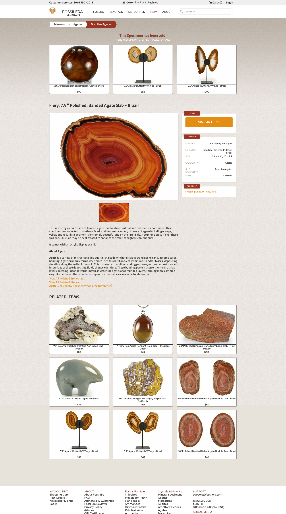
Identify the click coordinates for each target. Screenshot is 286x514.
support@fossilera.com (207, 494)
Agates (228, 162)
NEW (153, 12)
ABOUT (167, 12)
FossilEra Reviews (95, 504)
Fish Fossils (132, 500)
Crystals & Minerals (170, 491)
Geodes (162, 497)
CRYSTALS (116, 12)
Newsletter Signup (61, 500)
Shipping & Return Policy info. (201, 191)
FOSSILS (98, 12)
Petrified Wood (134, 510)
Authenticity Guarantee (99, 500)
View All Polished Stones (64, 282)
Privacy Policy (93, 507)
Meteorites (165, 500)
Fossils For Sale (135, 491)
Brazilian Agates (223, 169)
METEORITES (136, 12)
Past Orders (57, 497)
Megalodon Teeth (136, 497)
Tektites (163, 504)
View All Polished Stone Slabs (67, 278)
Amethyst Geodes (169, 507)
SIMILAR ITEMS (209, 122)
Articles (89, 510)
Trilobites (131, 494)
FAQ (87, 497)
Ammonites (132, 504)
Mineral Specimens (170, 494)
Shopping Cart (59, 494)
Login (229, 2)
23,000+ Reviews (140, 2)
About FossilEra (94, 494)
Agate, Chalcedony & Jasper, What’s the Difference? (80, 286)
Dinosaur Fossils (135, 507)
